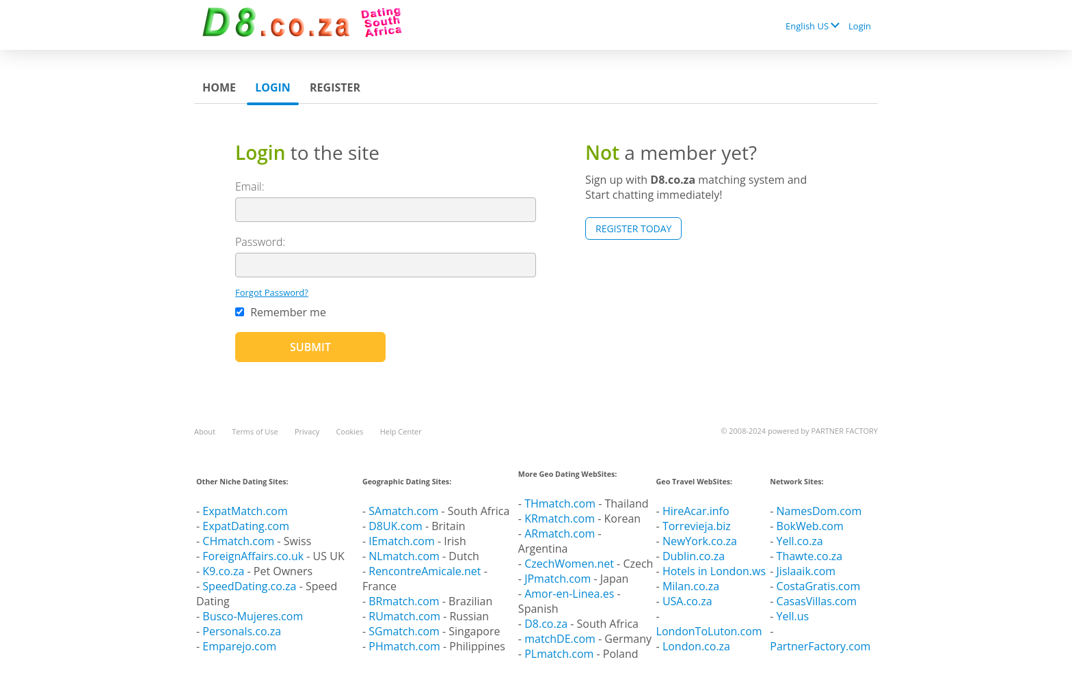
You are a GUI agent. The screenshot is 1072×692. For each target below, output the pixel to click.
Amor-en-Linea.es (569, 593)
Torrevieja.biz (696, 526)
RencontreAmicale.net (424, 571)
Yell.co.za (800, 541)
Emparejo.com (239, 646)
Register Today (633, 228)
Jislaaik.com (806, 571)
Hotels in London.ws (714, 571)
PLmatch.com (560, 653)
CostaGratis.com (819, 586)
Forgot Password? (271, 292)
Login (859, 26)
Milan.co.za (690, 586)
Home (219, 87)
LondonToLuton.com (709, 631)
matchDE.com (561, 638)
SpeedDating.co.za (249, 586)
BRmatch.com (403, 601)
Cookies (349, 431)
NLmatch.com (404, 556)
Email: (250, 186)
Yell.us (793, 616)
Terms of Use (255, 431)
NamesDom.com (819, 510)
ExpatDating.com (245, 526)
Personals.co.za (241, 631)
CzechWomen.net (569, 563)
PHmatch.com (405, 646)
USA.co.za (687, 601)
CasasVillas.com (817, 601)
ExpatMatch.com (244, 510)
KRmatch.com (559, 518)
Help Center (401, 431)
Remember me (280, 312)
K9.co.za (224, 571)
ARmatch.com (559, 533)
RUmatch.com (405, 616)
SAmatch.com (403, 510)
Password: (260, 241)
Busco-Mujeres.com (252, 616)
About (204, 431)
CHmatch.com (239, 541)
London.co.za (696, 646)
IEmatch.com (401, 541)
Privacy (307, 431)
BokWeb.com (810, 526)
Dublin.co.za (693, 556)
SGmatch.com (405, 631)
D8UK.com (395, 526)
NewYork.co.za (699, 541)
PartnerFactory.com (820, 646)
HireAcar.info (695, 510)
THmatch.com (559, 503)
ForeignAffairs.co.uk (254, 556)
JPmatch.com (557, 578)
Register (335, 87)
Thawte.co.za (810, 556)
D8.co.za (547, 623)
